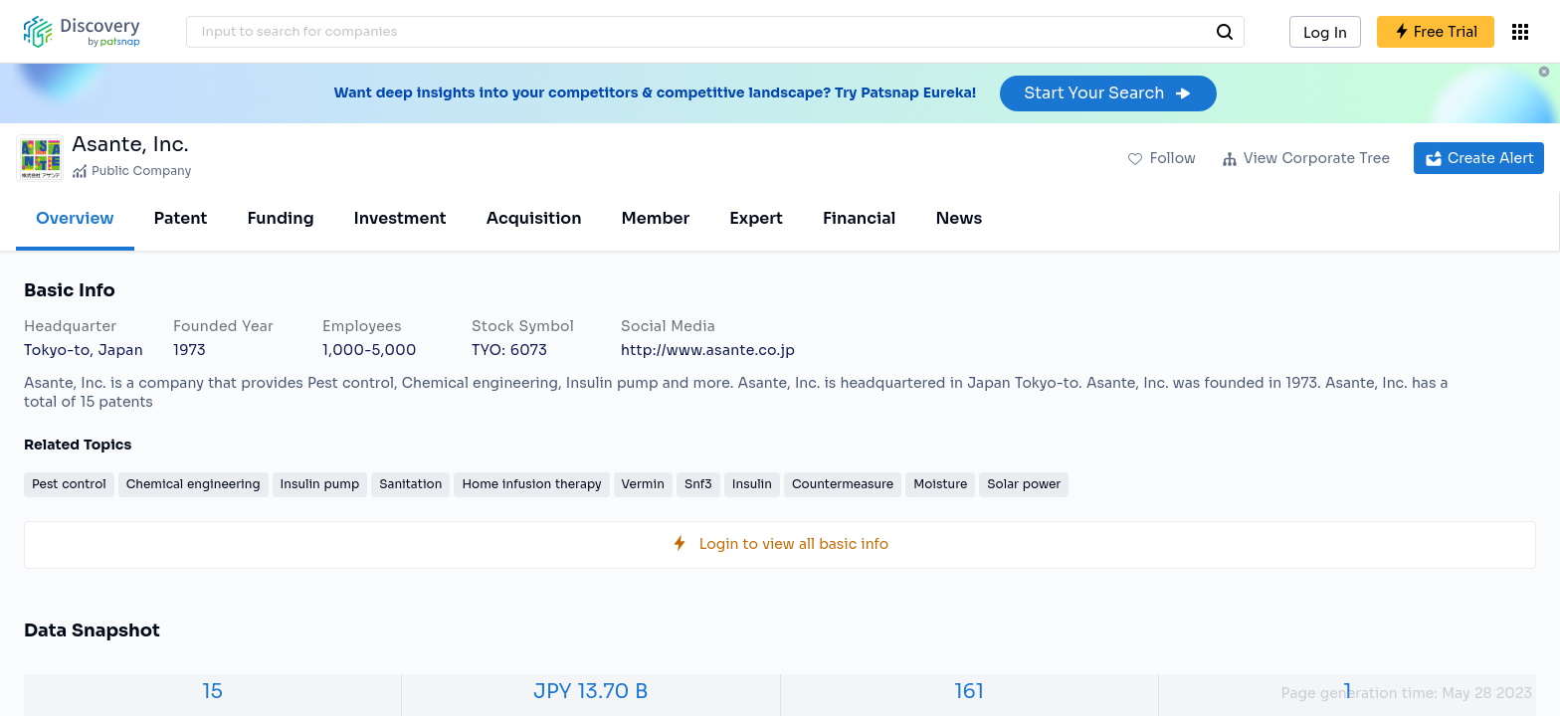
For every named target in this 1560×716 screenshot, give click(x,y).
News (958, 218)
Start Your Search (1108, 93)
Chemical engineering (193, 483)
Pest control (69, 483)
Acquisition (534, 218)
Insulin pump (320, 483)
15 (212, 691)
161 (969, 691)
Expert (756, 218)
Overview (75, 218)
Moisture (940, 483)
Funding (280, 218)
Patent (181, 218)
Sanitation (410, 483)
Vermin (643, 483)
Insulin (752, 483)
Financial (859, 218)
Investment (400, 218)
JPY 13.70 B (591, 691)
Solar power (1024, 483)
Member (656, 218)
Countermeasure (842, 483)
